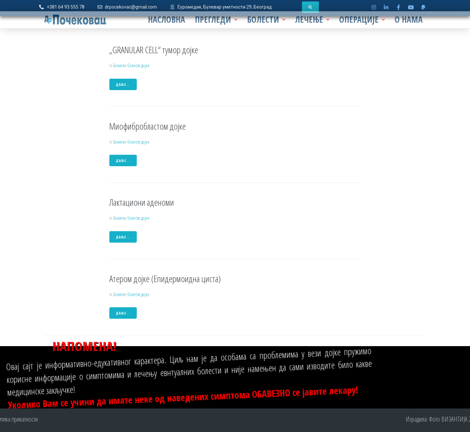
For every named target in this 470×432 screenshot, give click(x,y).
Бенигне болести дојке (131, 65)
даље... (123, 84)
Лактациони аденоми (141, 202)
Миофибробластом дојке (147, 126)
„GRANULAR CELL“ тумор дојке (153, 49)
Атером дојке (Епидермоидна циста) (165, 278)
